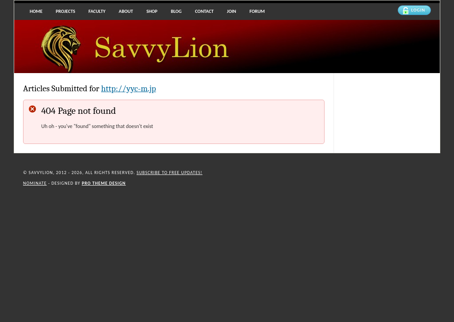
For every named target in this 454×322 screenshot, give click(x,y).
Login (414, 10)
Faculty (97, 11)
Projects (65, 11)
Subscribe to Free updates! (170, 172)
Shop (151, 11)
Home (36, 11)
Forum (257, 11)
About (126, 11)
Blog (176, 11)
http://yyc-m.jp (128, 88)
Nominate (35, 183)
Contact (204, 11)
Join (231, 11)
